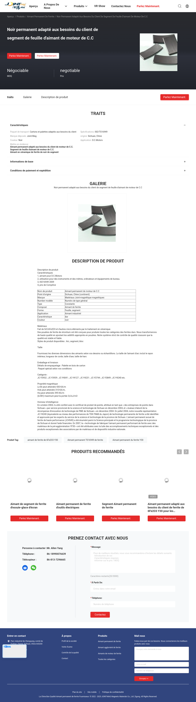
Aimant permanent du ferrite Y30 (128, 440)
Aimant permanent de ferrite (40, 16)
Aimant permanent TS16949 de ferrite (85, 440)
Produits (21, 16)
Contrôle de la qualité (70, 653)
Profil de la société (69, 641)
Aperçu (10, 16)
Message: (96, 547)
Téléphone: (97, 598)
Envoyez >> (143, 679)
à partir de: (97, 582)
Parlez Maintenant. (19, 55)
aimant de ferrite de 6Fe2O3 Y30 (43, 440)
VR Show (99, 6)
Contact (65, 658)
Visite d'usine (67, 647)
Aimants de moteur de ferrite (109, 654)
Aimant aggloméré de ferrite (109, 647)
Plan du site (77, 692)
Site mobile (92, 692)
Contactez (100, 614)
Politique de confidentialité (113, 692)
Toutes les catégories (106, 659)
